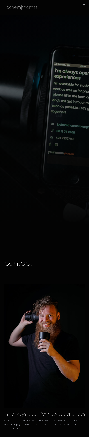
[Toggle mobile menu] (84, 5)
